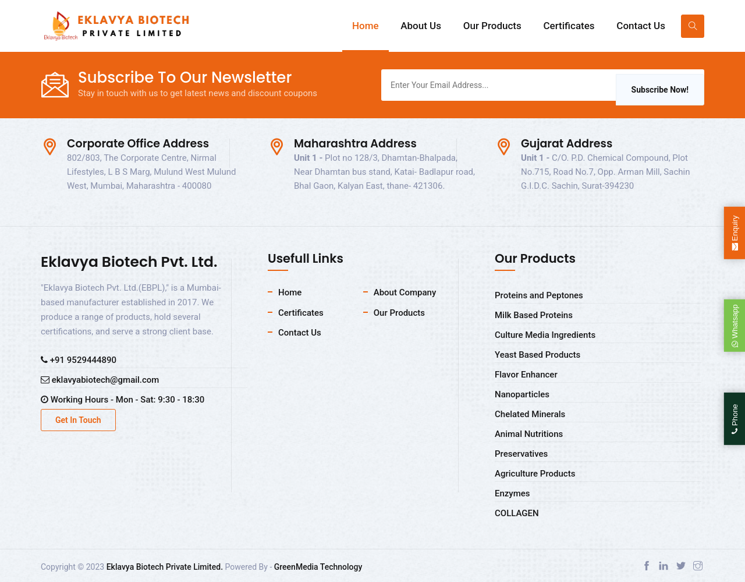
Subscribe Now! (660, 89)
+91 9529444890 (78, 360)
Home (365, 25)
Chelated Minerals (530, 414)
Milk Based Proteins (534, 315)
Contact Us (640, 25)
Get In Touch (78, 420)
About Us (420, 25)
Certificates (568, 25)
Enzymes (512, 493)
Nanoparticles (522, 394)
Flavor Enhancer (526, 374)
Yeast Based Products (537, 355)
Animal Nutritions (529, 434)
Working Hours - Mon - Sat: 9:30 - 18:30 (122, 399)
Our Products (492, 25)
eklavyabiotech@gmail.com (100, 380)
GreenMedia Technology (318, 567)
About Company (405, 292)
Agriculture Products (535, 473)
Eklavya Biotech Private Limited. (165, 567)
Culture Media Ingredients (545, 335)
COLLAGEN (517, 513)
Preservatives (521, 454)
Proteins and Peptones (539, 295)
